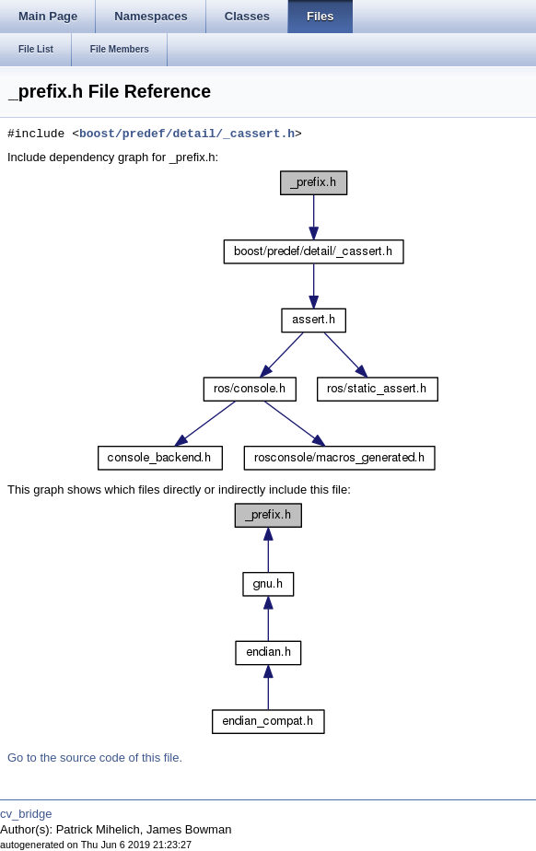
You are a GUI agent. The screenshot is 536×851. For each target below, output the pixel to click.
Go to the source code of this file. (94, 757)
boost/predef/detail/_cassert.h (187, 134)
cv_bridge (26, 814)
